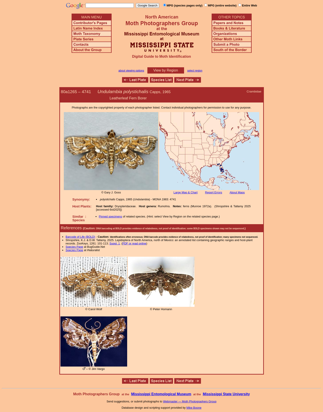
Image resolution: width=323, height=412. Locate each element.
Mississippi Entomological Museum (161, 394)
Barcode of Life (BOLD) (80, 236)
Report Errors (213, 192)
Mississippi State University (226, 394)
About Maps (237, 192)
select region (194, 70)
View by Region (165, 70)
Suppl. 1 (114, 243)
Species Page (74, 246)
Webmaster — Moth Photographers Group (189, 401)
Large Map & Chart (186, 192)
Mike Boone (194, 407)
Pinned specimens (110, 216)
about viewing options (131, 70)
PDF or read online (134, 243)
